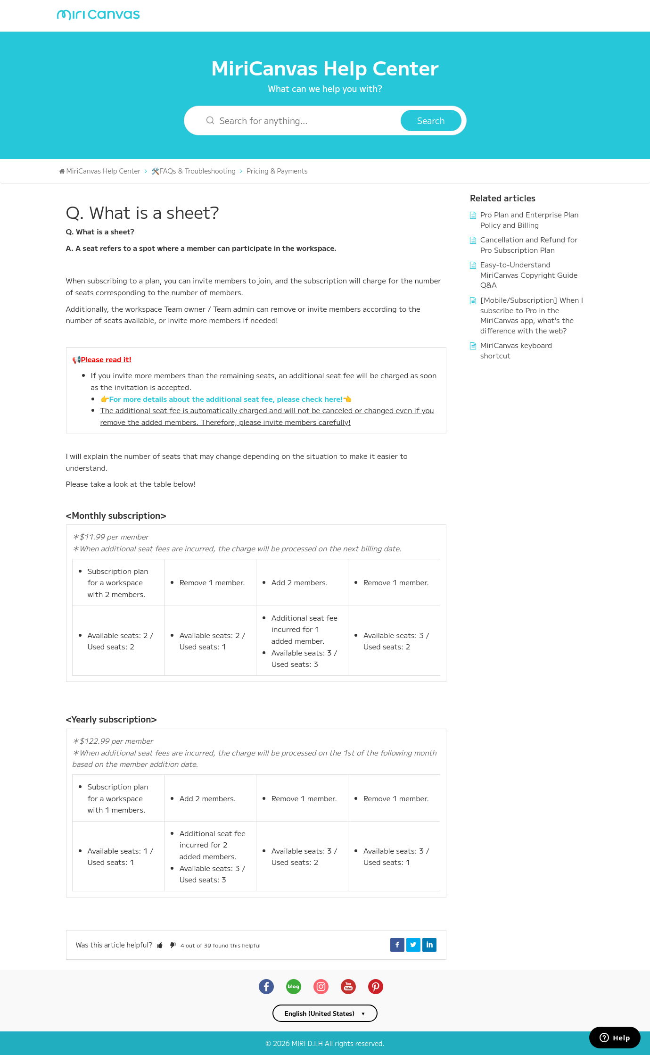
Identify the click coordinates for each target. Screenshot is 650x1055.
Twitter (413, 945)
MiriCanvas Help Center (325, 66)
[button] (159, 944)
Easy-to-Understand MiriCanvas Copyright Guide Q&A (528, 274)
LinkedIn (429, 945)
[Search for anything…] (298, 120)
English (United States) (320, 1013)
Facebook (397, 945)
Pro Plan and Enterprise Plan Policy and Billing (529, 219)
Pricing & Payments (277, 170)
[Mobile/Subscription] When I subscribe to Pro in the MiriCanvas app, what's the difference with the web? (531, 314)
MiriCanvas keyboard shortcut (516, 350)
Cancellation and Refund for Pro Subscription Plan (529, 244)
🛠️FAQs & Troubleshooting (193, 170)
